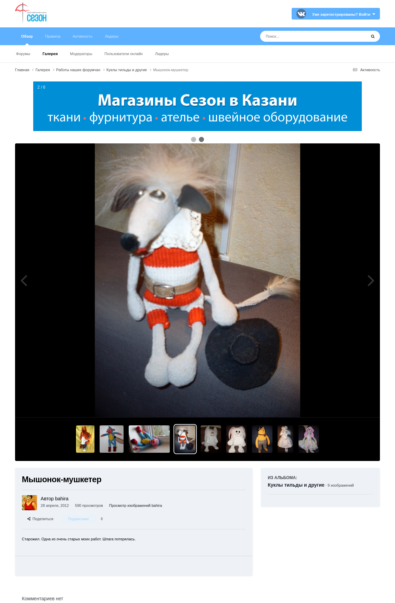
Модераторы (81, 54)
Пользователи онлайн (123, 54)
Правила (53, 36)
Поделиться (40, 519)
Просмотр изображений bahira (135, 505)
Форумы (23, 54)
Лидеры (162, 54)
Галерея (50, 54)
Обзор (27, 39)
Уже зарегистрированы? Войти (343, 14)
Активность (82, 36)
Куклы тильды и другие (296, 485)
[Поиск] (300, 36)
